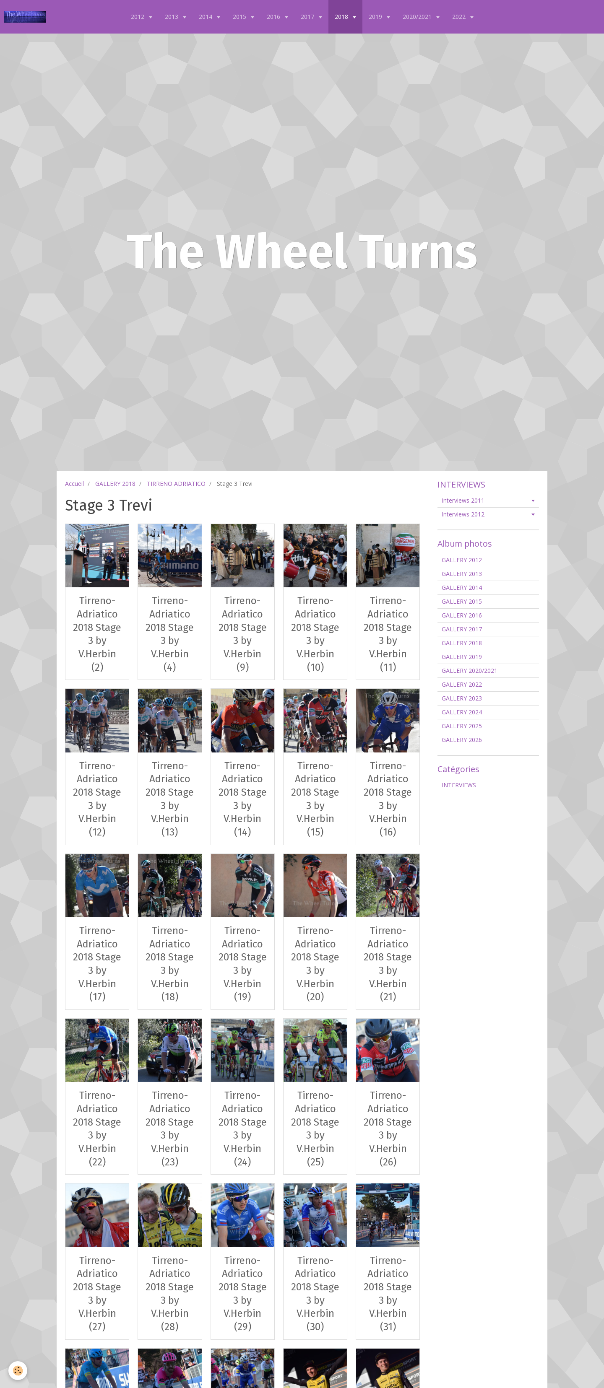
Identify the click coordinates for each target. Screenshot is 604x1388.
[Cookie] (17, 1370)
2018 (342, 17)
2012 (138, 17)
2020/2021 (418, 17)
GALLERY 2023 (462, 698)
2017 (308, 17)
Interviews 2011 (463, 500)
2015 (240, 17)
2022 (459, 17)
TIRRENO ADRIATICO (176, 484)
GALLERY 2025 (462, 726)
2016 (274, 17)
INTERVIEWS (459, 785)
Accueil (74, 484)
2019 (376, 17)
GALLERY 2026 (462, 740)
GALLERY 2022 (462, 684)
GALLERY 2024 (462, 712)
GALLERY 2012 (462, 560)
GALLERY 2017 (462, 629)
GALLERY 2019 (462, 657)
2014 (206, 17)
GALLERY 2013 (462, 574)
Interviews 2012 (463, 514)
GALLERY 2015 (462, 601)
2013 (172, 17)
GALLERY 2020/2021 (469, 671)
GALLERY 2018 (115, 484)
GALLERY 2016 (462, 615)
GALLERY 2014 (462, 588)
